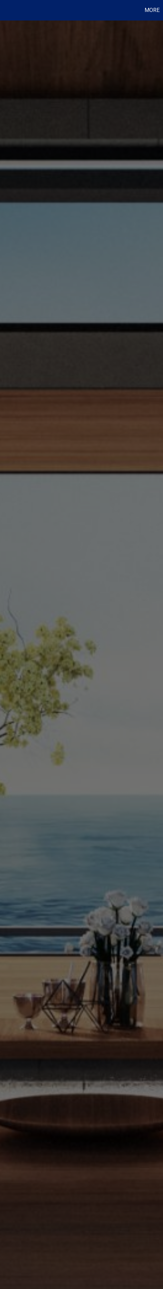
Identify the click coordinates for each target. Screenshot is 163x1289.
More (152, 10)
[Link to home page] (6, 10)
